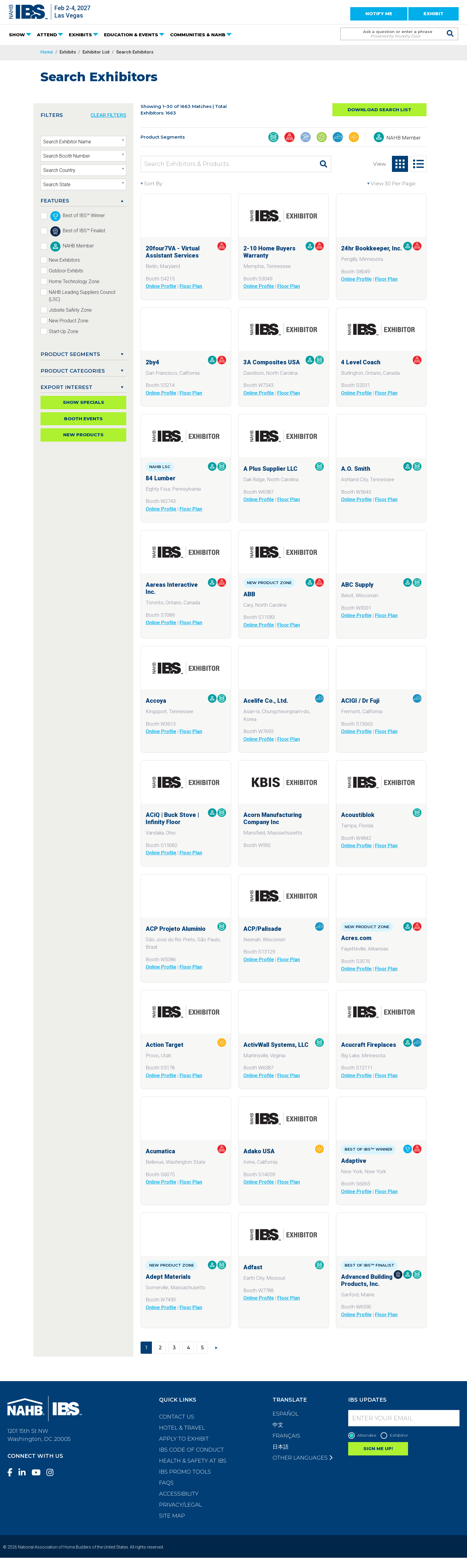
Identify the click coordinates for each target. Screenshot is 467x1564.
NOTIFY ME (378, 13)
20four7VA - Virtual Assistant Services (173, 252)
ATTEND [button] (47, 34)
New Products (83, 434)
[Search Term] (393, 34)
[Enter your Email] (404, 1418)
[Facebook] (12, 1472)
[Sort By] (167, 183)
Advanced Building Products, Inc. (367, 1280)
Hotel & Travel (182, 1428)
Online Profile (161, 286)
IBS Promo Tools (185, 1472)
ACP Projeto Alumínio (176, 928)
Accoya (156, 700)
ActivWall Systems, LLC (276, 1044)
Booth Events (83, 418)
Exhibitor (396, 1435)
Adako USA (259, 1151)
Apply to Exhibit (184, 1439)
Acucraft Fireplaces (368, 1044)
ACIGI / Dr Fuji (360, 700)
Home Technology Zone (74, 281)
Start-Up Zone (63, 331)
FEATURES (55, 201)
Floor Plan (191, 286)
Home (47, 52)
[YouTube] (38, 1472)
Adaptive (353, 1160)
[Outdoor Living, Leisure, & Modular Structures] (354, 138)
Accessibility (178, 1494)
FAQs (166, 1483)
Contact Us (176, 1417)
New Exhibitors (64, 260)
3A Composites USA (271, 362)
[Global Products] (322, 138)
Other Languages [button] (302, 1458)
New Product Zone (68, 321)
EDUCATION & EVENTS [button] (131, 34)
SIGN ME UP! (378, 1448)
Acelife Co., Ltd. (265, 700)
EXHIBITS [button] (80, 34)
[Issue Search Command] (450, 28)
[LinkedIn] (24, 1472)
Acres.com (356, 938)
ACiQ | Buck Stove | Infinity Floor (172, 818)
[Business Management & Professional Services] (289, 138)
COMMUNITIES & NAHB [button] (197, 34)
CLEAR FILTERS (108, 115)
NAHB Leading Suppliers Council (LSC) (82, 295)
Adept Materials (168, 1276)
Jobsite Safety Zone (70, 310)
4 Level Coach (360, 362)
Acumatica (160, 1151)
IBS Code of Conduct (191, 1450)
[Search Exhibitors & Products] (228, 164)
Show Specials (83, 402)
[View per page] (396, 183)
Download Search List (379, 109)
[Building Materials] (273, 138)
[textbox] (83, 142)
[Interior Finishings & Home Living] (338, 138)
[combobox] (83, 141)
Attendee (363, 1435)
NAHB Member (403, 138)
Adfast (252, 1267)
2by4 (152, 362)
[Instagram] (52, 1472)
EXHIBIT (433, 13)
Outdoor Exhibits (66, 271)
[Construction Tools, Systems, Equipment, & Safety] (306, 138)
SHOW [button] (17, 34)
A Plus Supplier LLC (270, 468)
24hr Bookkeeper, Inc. (371, 248)
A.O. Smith (355, 468)
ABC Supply (357, 584)
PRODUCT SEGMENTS (70, 354)
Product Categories (73, 371)
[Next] (216, 1347)
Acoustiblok (357, 814)
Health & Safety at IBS (192, 1461)
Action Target (164, 1044)
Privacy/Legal (180, 1505)
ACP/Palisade (262, 928)
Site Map (172, 1516)
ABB (249, 594)
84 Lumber (160, 478)
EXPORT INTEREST (66, 387)
